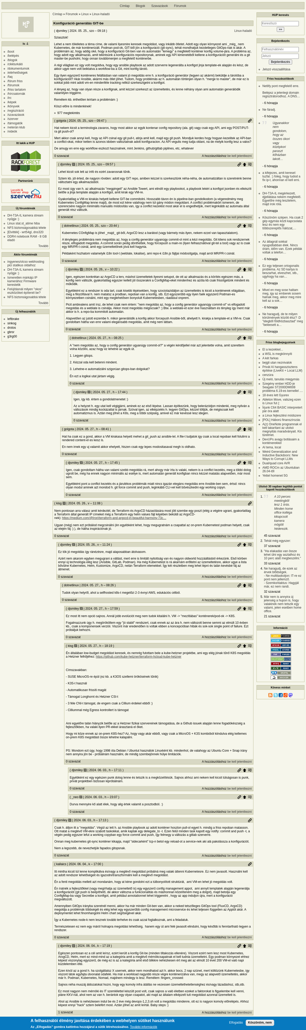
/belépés (13, 56)
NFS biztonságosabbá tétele (26, 228)
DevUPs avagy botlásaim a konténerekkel (280, 441)
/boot (10, 51)
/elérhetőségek (17, 72)
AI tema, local (271, 447)
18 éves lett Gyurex (275, 395)
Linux (85, 14)
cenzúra (267, 375)
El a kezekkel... (272, 349)
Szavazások (159, 6)
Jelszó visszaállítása (276, 69)
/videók (12, 131)
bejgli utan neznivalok (277, 362)
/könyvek (13, 106)
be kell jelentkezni (239, 156)
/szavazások (15, 115)
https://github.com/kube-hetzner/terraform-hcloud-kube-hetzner (139, 656)
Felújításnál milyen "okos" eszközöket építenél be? (25, 291)
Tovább (43, 246)
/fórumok (13, 85)
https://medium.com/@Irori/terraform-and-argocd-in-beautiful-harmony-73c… (114, 518)
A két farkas (270, 358)
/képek (11, 102)
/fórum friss (15, 81)
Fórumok (180, 6)
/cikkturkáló (15, 64)
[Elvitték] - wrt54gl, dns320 (25, 232)
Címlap (125, 6)
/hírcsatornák (16, 94)
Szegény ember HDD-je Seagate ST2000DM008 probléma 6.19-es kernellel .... (282, 387)
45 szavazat (272, 535)
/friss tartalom (16, 89)
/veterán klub (16, 127)
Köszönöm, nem (260, 1023)
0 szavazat (61, 156)
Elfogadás (236, 1023)
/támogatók (15, 123)
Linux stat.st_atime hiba (23, 223)
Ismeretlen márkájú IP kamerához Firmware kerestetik (22, 281)
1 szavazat (65, 1012)
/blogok (12, 60)
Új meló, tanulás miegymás (280, 379)
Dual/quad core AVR (276, 463)
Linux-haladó (101, 14)
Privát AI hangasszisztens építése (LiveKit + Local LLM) (282, 368)
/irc (9, 98)
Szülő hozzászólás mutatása (250, 164)
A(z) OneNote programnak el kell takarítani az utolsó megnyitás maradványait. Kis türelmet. (282, 429)
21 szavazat (272, 616)
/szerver (12, 119)
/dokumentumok (18, 68)
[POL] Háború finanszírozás (281, 420)
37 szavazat (272, 546)
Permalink (250, 120)
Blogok (140, 6)
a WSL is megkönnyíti (277, 354)
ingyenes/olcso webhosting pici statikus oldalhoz (25, 263)
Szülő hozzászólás (244, 164)
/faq (10, 77)
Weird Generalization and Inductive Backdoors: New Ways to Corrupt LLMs (280, 455)
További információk (143, 1028)
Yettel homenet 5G (275, 475)
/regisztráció (15, 110)
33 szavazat (272, 563)
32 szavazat (272, 591)
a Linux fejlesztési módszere (281, 415)
